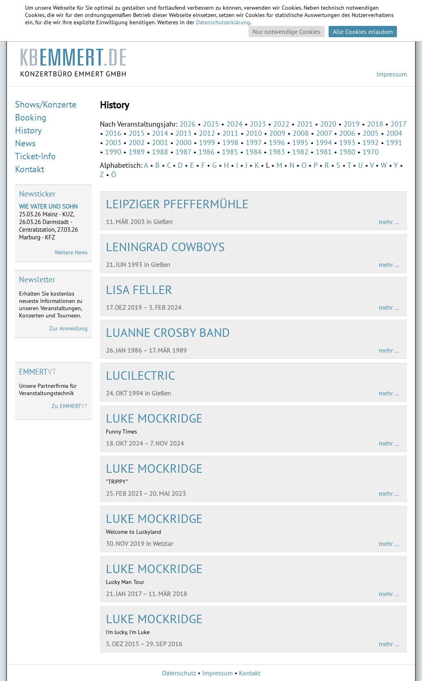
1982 (300, 152)
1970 (371, 152)
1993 (347, 142)
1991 (394, 142)
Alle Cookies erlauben (363, 31)
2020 (328, 124)
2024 (234, 124)
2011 (230, 133)
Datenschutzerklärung (223, 22)
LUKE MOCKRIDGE (154, 418)
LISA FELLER (139, 289)
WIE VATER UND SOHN (48, 206)
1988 (160, 152)
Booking (30, 117)
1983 (277, 152)
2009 (277, 133)
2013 (183, 133)
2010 (254, 133)
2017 (398, 124)
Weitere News (71, 252)
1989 (137, 152)
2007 (324, 133)
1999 (207, 142)
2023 (258, 124)
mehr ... (389, 222)
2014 (160, 133)
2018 (375, 124)
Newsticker (37, 194)
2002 (137, 142)
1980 (347, 152)
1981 (324, 152)
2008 (301, 133)
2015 (137, 133)
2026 (187, 124)
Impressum (391, 74)
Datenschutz (179, 673)
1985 (230, 152)
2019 (352, 124)
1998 (230, 142)
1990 (113, 152)
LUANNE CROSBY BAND (168, 332)
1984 (253, 152)
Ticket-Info (35, 156)
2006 (347, 133)
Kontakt (29, 169)
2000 (183, 142)
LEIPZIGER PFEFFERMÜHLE (177, 203)
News (25, 143)
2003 (113, 142)
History (28, 130)
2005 (371, 133)
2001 (160, 142)
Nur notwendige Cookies (287, 31)
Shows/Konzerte (45, 104)
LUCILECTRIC (140, 375)
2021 (305, 124)
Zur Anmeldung (68, 328)
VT (38, 371)
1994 (324, 142)
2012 (207, 133)
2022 (281, 124)
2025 (211, 124)
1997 (254, 142)
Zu (70, 406)
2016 (113, 133)
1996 (277, 142)
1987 (183, 152)
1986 (206, 152)
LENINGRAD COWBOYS (165, 246)
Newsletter (37, 279)
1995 (300, 142)
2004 (394, 133)
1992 (371, 142)
